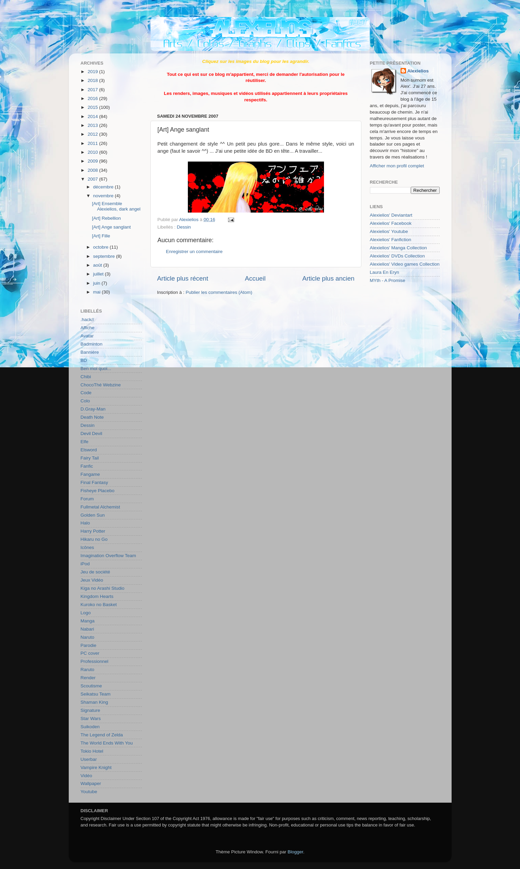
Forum (87, 498)
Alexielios (418, 70)
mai (97, 292)
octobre (101, 247)
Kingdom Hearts (97, 596)
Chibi (86, 376)
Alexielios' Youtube (389, 231)
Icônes (87, 547)
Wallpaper (91, 783)
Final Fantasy (94, 482)
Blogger (295, 851)
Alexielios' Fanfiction (390, 239)
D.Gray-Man (93, 409)
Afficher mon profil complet (397, 165)
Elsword (89, 449)
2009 (93, 161)
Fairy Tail (90, 458)
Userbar (89, 759)
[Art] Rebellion (106, 218)
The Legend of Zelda (102, 734)
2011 (93, 143)
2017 (93, 89)
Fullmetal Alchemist (100, 506)
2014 (93, 116)
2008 (93, 170)
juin (97, 283)
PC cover (90, 653)
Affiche (88, 327)
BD (84, 360)
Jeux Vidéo (92, 580)
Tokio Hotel (92, 751)
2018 (93, 80)
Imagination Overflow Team (108, 555)
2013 (93, 125)
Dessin (184, 227)
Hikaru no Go (94, 539)
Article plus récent (182, 278)
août (98, 265)
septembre (104, 256)
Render (88, 677)
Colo (85, 400)
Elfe (84, 441)
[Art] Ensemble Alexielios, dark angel (116, 206)
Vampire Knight (96, 767)
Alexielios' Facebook (391, 223)
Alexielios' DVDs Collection (397, 255)
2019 (93, 71)
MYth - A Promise (387, 280)
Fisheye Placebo (98, 490)
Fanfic (87, 466)
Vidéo (86, 775)
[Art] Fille (101, 235)
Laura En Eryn (384, 272)
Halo (85, 522)
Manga (88, 620)
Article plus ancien (328, 278)
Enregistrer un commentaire (194, 251)
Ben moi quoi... (96, 368)
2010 (93, 152)
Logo (86, 612)
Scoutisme (91, 685)
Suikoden (90, 726)
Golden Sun (93, 515)
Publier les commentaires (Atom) (219, 292)
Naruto (88, 637)
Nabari (87, 629)
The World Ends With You (107, 743)
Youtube (89, 791)
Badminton (92, 344)
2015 (93, 107)
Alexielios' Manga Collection (398, 247)
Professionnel (95, 661)
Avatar (87, 335)
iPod (85, 563)
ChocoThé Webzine (101, 384)
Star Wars (91, 718)
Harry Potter (93, 531)
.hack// (87, 319)
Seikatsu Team (96, 694)
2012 (93, 134)
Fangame (90, 474)
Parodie (89, 645)
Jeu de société (95, 571)
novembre (104, 195)
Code (86, 392)
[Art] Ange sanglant (111, 227)
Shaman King (94, 702)
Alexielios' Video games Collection (405, 264)
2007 (93, 179)
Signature (90, 710)
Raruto (88, 669)
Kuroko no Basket (99, 604)
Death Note (92, 417)
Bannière (90, 352)
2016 (93, 98)
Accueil (255, 278)
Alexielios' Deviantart (391, 215)
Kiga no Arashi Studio (103, 588)
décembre (104, 186)
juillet (99, 274)
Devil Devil (91, 433)
